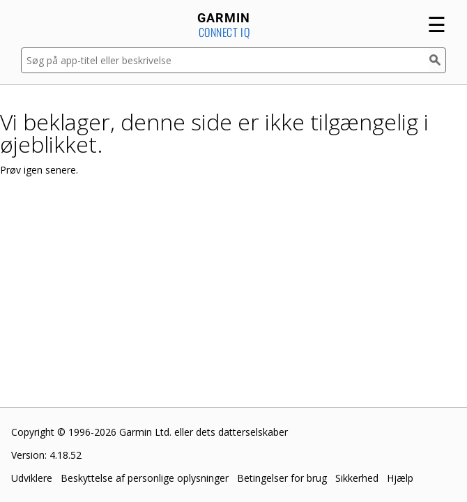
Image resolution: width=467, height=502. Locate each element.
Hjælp (400, 478)
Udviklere (31, 478)
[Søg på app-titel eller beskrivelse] (225, 60)
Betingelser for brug (282, 478)
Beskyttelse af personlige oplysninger (145, 478)
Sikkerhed (356, 478)
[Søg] (437, 60)
